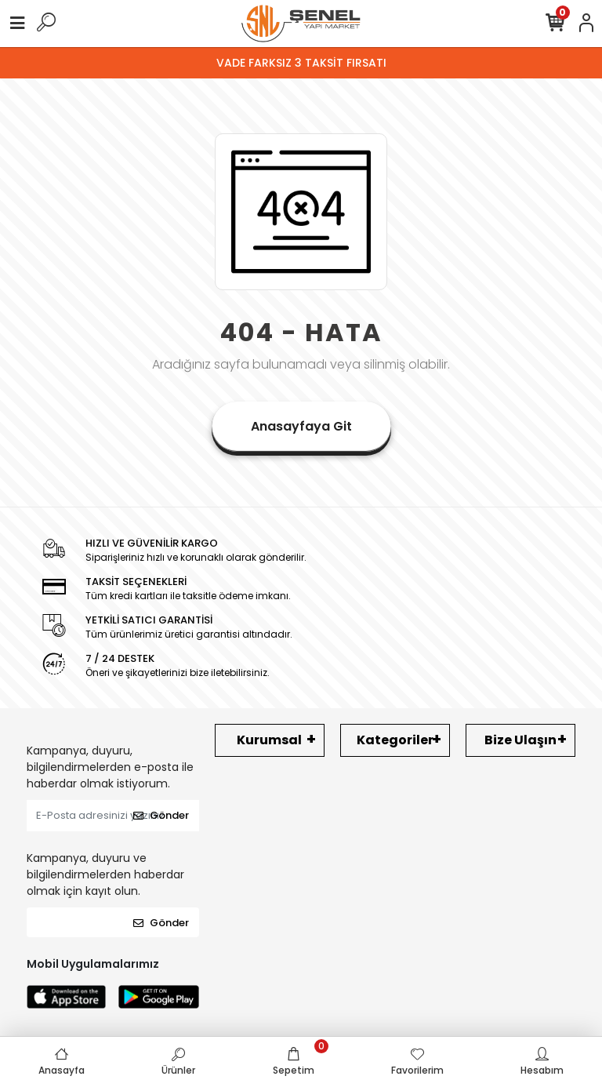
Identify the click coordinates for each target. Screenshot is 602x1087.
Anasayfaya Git (301, 426)
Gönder (161, 815)
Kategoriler (395, 740)
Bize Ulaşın (520, 740)
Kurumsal (269, 740)
